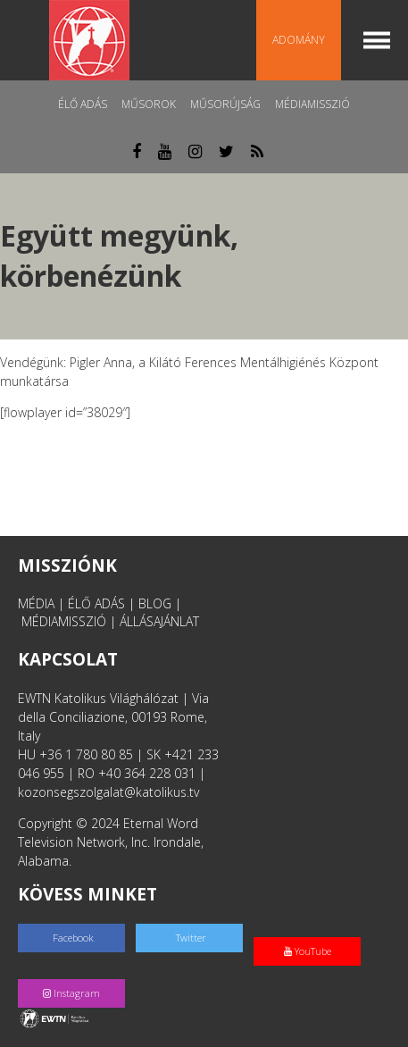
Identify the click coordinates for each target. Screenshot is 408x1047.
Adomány (298, 39)
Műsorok (148, 104)
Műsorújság (225, 104)
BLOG (154, 603)
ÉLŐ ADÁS (96, 603)
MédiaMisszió (312, 104)
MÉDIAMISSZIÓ (63, 621)
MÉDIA (36, 603)
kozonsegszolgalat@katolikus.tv (108, 791)
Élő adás (82, 104)
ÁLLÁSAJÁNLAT (159, 621)
